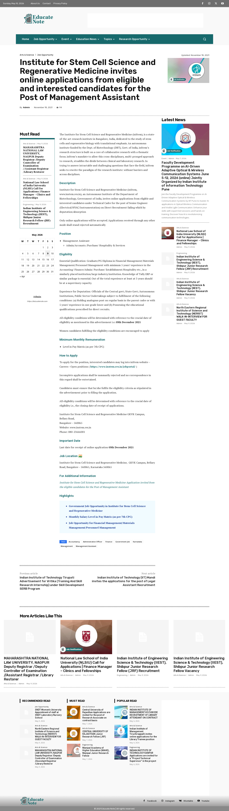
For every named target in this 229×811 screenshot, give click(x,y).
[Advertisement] (145, 20)
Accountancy (74, 541)
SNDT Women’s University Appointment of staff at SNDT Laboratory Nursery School (48, 713)
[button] (204, 39)
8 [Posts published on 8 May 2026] (43, 253)
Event (164, 158)
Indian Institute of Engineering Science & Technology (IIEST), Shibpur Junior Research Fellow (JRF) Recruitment (37, 215)
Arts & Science (27, 55)
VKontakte (188, 801)
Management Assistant (86, 546)
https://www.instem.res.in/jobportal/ (112, 366)
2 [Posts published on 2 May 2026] (47, 247)
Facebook (152, 801)
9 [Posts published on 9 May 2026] (47, 253)
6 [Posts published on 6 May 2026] (33, 253)
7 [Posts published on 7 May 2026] (38, 253)
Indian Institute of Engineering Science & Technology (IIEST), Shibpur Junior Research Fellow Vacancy (192, 288)
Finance (108, 541)
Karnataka (137, 541)
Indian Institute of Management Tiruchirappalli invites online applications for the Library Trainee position (143, 734)
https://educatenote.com (37, 301)
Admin (26, 107)
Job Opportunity (45, 55)
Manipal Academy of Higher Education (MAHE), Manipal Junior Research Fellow (95, 752)
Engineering (28, 204)
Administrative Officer (92, 541)
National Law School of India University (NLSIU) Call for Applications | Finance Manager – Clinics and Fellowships (36, 190)
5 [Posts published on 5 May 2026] (27, 253)
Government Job (122, 541)
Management (67, 546)
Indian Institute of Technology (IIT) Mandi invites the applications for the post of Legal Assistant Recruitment (123, 581)
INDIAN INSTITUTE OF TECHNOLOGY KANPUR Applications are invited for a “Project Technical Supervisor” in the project (144, 755)
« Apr (22, 276)
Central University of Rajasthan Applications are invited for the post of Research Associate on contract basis (96, 715)
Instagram (170, 801)
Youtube (205, 801)
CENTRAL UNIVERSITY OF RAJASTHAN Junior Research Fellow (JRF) (95, 734)
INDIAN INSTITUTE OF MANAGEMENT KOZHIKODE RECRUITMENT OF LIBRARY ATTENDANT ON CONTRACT (144, 713)
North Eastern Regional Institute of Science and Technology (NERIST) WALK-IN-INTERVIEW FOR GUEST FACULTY (192, 313)
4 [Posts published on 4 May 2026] (22, 253)
